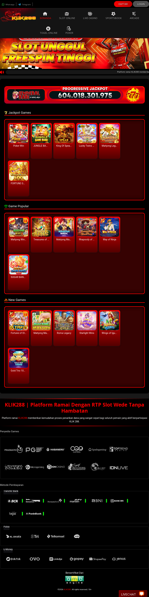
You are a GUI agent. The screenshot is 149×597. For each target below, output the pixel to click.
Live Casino (90, 16)
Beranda (45, 16)
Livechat (132, 594)
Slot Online (67, 16)
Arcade (134, 16)
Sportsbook (114, 16)
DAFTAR (123, 4)
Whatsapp (8, 4)
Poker (69, 30)
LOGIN (141, 4)
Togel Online (48, 30)
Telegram (24, 4)
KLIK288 (22, 418)
